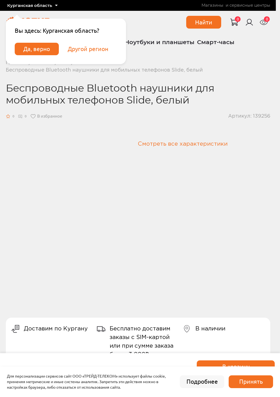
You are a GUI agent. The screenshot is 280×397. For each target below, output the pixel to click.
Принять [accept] (251, 381)
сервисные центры (249, 5)
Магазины (212, 5)
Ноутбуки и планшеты (159, 42)
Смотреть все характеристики (183, 143)
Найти (203, 22)
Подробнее (202, 381)
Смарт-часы (215, 42)
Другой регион (88, 49)
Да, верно (36, 49)
